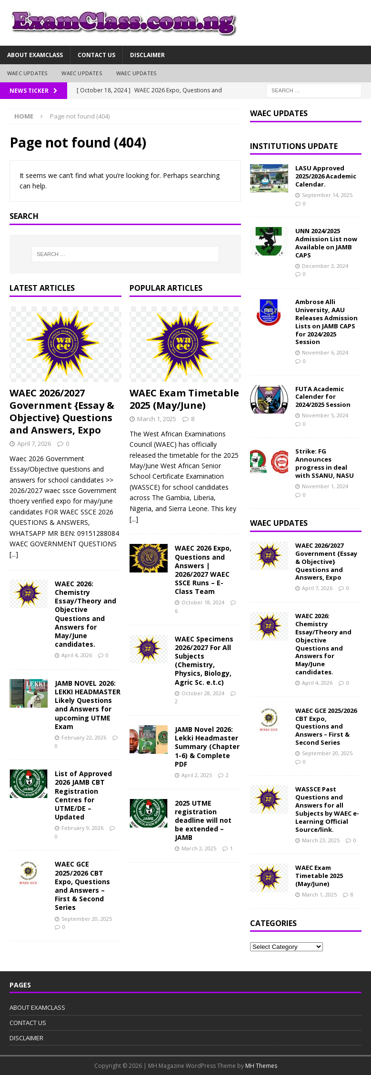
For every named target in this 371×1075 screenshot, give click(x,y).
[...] (14, 554)
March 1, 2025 (156, 418)
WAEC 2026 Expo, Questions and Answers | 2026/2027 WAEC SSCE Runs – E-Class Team (203, 569)
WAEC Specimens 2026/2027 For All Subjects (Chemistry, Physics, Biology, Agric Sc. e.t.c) (204, 660)
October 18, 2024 (202, 602)
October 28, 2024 (202, 693)
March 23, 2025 (321, 840)
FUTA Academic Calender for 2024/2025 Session (323, 397)
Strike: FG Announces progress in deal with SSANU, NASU (324, 463)
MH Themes (261, 1066)
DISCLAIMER (147, 55)
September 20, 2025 (86, 918)
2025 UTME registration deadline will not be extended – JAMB (203, 820)
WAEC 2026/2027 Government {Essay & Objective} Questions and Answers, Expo (62, 411)
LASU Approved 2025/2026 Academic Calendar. (325, 176)
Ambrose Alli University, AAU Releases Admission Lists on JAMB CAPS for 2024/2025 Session (326, 321)
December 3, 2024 (325, 265)
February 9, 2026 (82, 827)
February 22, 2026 (83, 737)
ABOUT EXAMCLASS (35, 55)
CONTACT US (96, 55)
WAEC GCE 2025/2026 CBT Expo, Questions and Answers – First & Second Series (82, 885)
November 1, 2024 (325, 486)
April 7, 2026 (34, 443)
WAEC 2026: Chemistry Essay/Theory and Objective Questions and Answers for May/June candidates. (85, 614)
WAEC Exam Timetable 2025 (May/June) (184, 399)
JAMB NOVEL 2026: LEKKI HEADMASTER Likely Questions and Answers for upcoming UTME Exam (87, 705)
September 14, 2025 (327, 194)
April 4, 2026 (76, 655)
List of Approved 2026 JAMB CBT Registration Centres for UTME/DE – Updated (83, 795)
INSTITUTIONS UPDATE (294, 146)
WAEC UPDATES (27, 73)
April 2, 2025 (196, 775)
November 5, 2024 (325, 415)
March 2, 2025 (198, 848)
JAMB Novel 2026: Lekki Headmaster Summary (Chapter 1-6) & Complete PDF (207, 747)
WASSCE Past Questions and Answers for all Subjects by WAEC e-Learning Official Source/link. (327, 809)
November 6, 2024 (325, 352)
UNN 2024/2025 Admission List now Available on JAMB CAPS (326, 243)
